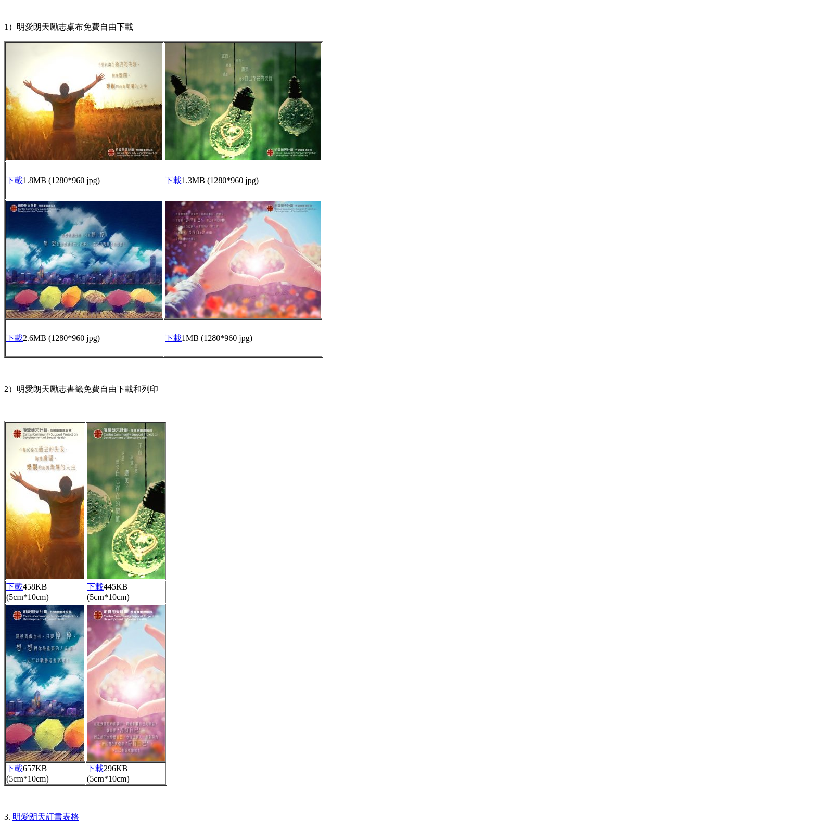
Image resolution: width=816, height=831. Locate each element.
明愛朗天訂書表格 (45, 816)
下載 (14, 180)
